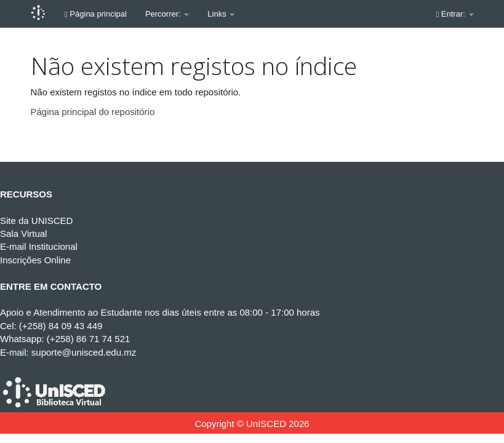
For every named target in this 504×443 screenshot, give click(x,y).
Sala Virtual (23, 233)
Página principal (96, 13)
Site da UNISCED (36, 220)
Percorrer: (167, 13)
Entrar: (455, 13)
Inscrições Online (35, 260)
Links (220, 13)
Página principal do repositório (93, 111)
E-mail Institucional (39, 246)
